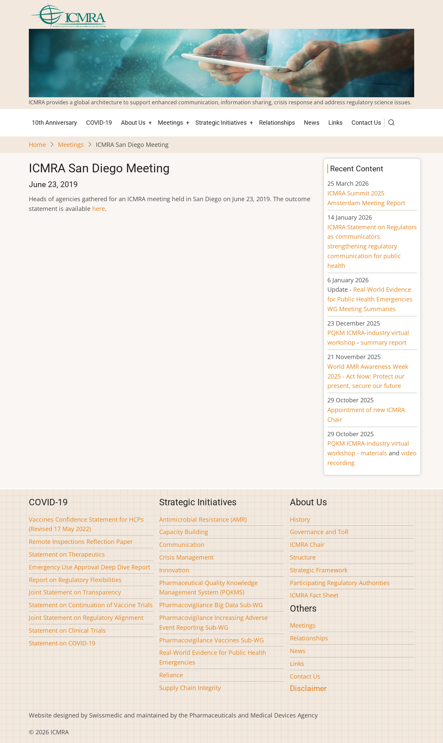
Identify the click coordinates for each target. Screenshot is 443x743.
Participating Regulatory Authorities (340, 583)
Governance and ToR (319, 532)
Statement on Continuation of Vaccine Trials (91, 605)
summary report (383, 342)
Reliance (171, 675)
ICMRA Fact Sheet (314, 595)
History (300, 519)
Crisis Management (186, 557)
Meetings (170, 122)
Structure (303, 557)
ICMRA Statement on (372, 246)
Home (37, 144)
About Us (133, 122)
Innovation (174, 570)
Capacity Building (183, 532)
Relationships (277, 122)
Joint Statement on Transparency (75, 592)
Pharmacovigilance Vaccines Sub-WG (211, 640)
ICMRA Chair (307, 544)
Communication (181, 544)
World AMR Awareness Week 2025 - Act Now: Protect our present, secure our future (367, 376)
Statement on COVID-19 (62, 643)
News (311, 122)
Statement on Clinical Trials (67, 630)
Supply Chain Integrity (190, 688)
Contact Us (366, 122)
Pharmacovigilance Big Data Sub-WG (211, 605)
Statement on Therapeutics (67, 554)
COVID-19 (99, 122)
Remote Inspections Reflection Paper (81, 541)
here (98, 209)
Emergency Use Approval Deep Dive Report (89, 567)
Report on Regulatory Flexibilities (75, 580)
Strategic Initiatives (221, 122)
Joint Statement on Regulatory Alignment (86, 618)
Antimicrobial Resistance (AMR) (203, 519)
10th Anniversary (54, 122)
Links (335, 122)
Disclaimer (308, 688)
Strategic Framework (318, 570)
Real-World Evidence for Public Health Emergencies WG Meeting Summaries (370, 299)
